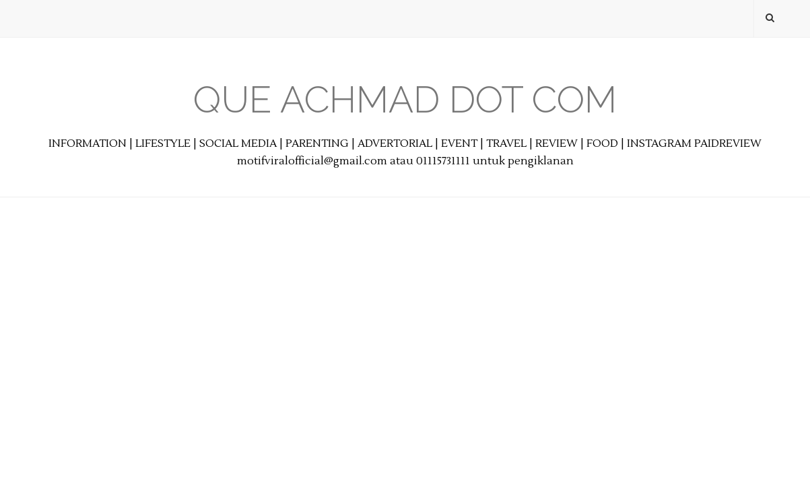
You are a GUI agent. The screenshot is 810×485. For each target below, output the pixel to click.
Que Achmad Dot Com (405, 99)
